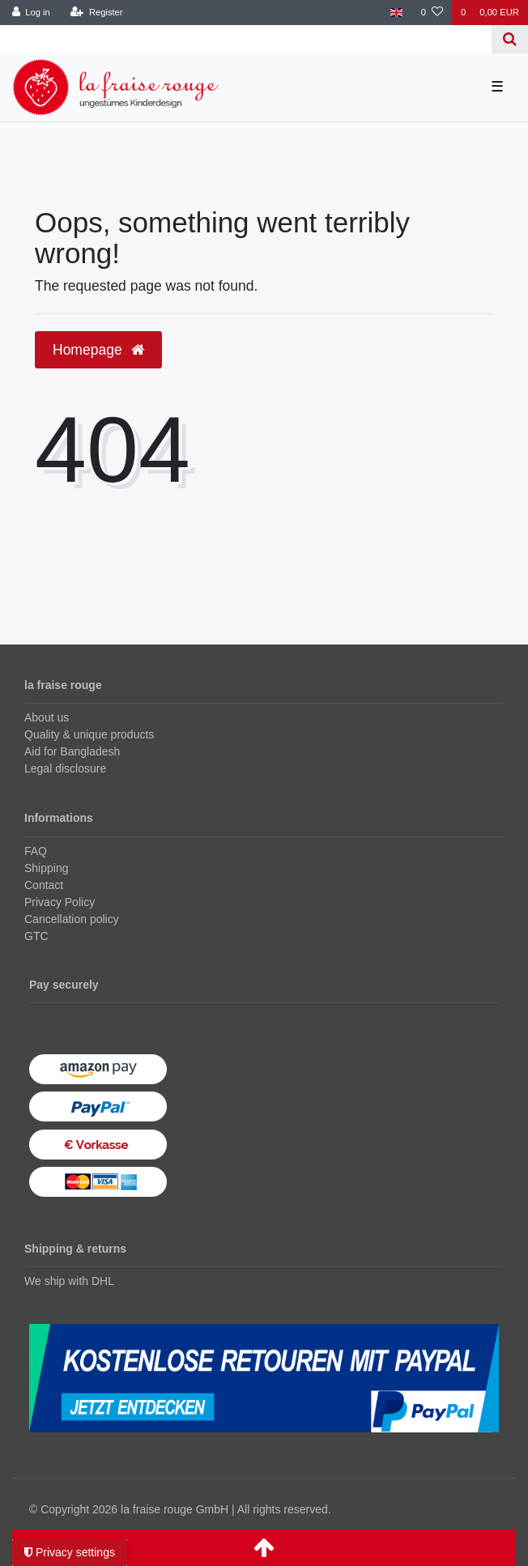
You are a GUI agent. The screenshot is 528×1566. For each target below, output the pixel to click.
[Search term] (246, 39)
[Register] (97, 12)
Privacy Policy (59, 902)
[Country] (396, 12)
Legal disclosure (65, 768)
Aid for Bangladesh (72, 751)
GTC (36, 936)
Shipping (46, 868)
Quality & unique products (89, 734)
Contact (43, 885)
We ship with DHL (69, 1281)
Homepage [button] (98, 350)
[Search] (510, 39)
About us (46, 717)
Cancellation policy (71, 919)
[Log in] (31, 12)
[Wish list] (432, 12)
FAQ (35, 851)
